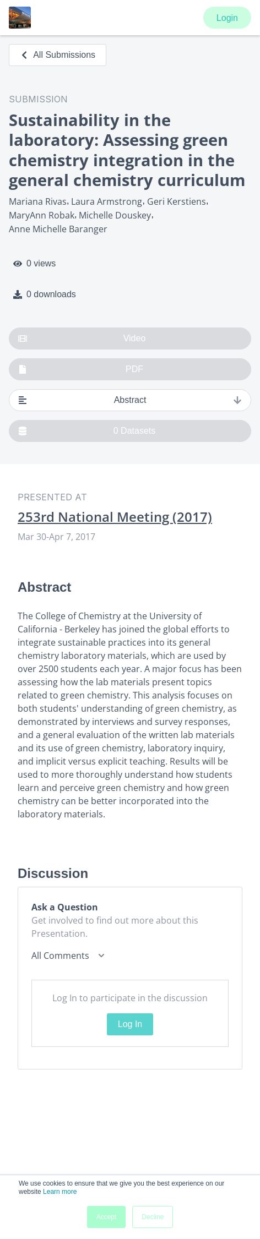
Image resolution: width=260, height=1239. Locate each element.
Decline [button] (153, 1217)
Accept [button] (106, 1217)
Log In (130, 1024)
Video (81, 338)
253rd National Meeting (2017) (115, 517)
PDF (80, 369)
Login (227, 18)
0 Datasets (86, 431)
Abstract (130, 400)
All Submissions (57, 54)
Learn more (60, 1192)
